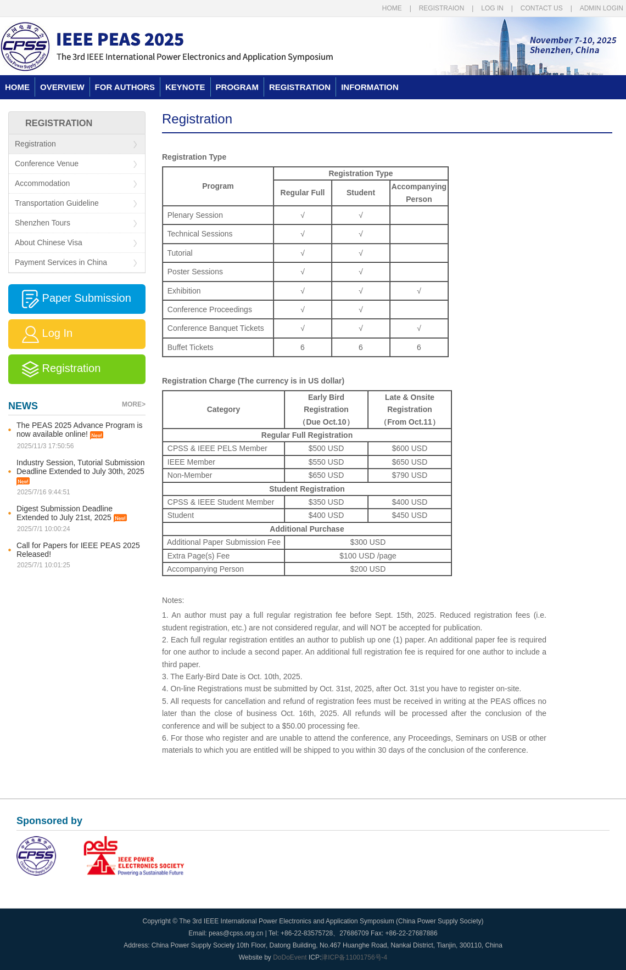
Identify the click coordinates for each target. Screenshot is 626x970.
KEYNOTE (185, 87)
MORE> (134, 404)
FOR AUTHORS (125, 87)
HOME (392, 8)
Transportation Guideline (76, 203)
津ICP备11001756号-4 (354, 957)
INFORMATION (370, 87)
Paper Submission (69, 299)
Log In (40, 334)
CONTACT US (542, 8)
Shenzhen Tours (76, 223)
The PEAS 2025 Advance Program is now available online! (79, 430)
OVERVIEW (62, 87)
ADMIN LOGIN (601, 8)
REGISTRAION (442, 8)
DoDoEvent (289, 957)
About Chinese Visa (76, 242)
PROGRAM (237, 87)
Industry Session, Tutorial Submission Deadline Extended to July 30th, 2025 (80, 472)
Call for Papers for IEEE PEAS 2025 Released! (78, 550)
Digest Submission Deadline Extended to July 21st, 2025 (71, 513)
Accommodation (76, 183)
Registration (76, 144)
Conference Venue (76, 163)
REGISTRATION (300, 87)
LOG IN (492, 8)
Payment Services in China (76, 262)
